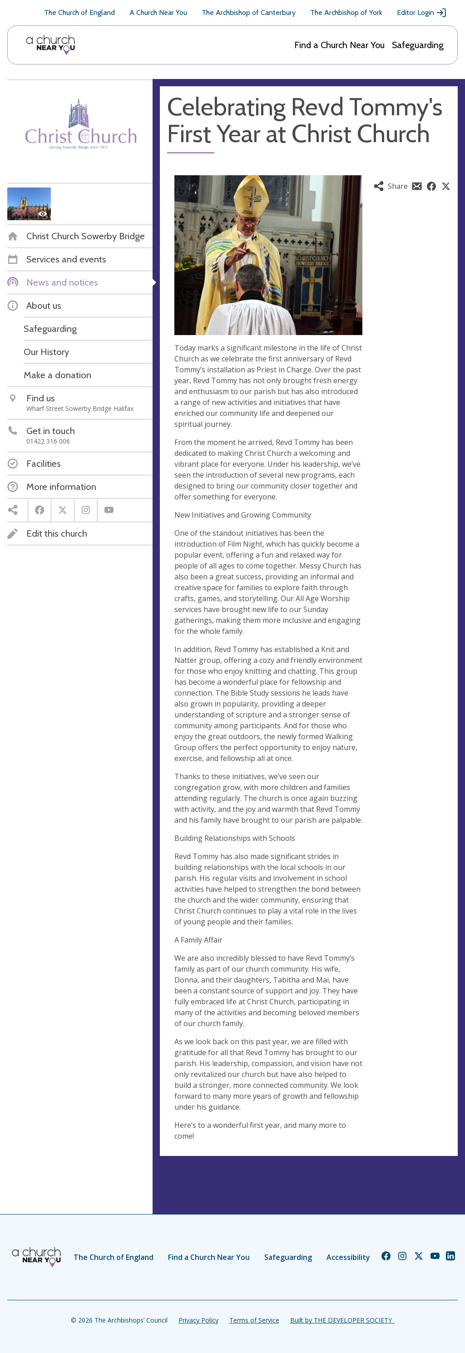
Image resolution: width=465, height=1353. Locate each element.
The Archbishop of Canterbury (249, 12)
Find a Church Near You (339, 45)
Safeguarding (418, 45)
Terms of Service (254, 1320)
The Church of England (79, 12)
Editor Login (422, 12)
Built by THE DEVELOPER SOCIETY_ (342, 1320)
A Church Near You (158, 12)
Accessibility (348, 1257)
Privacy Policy (198, 1320)
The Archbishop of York (346, 12)
